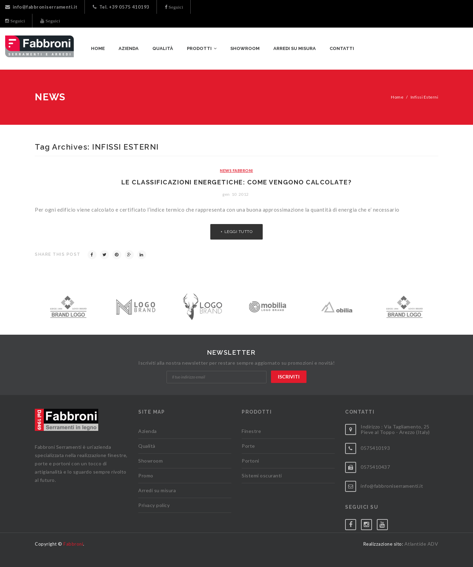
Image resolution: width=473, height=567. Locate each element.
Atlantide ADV (421, 544)
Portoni (250, 461)
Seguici (175, 7)
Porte (248, 446)
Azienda (147, 431)
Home (397, 97)
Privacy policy (154, 505)
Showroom (150, 461)
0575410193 (375, 448)
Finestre (251, 431)
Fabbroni (73, 544)
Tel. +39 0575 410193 (121, 7)
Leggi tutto (238, 231)
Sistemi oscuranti (262, 475)
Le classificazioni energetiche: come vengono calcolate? (236, 182)
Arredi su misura (157, 490)
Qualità (146, 446)
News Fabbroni (236, 170)
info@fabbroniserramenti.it (41, 7)
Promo (145, 475)
